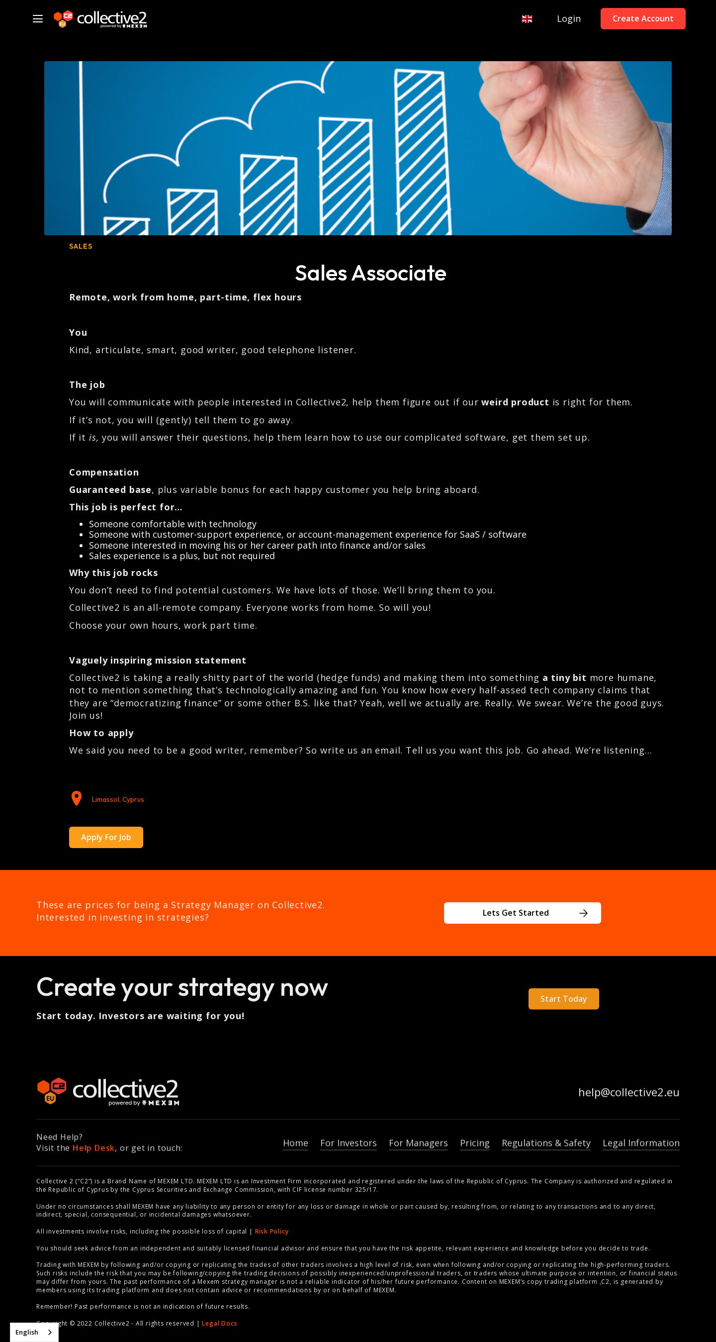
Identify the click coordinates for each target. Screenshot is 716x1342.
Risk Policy (272, 1231)
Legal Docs (219, 1323)
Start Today (563, 1005)
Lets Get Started (516, 912)
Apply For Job (106, 837)
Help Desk (94, 1155)
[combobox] (34, 1332)
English (26, 1332)
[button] (522, 18)
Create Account (643, 18)
